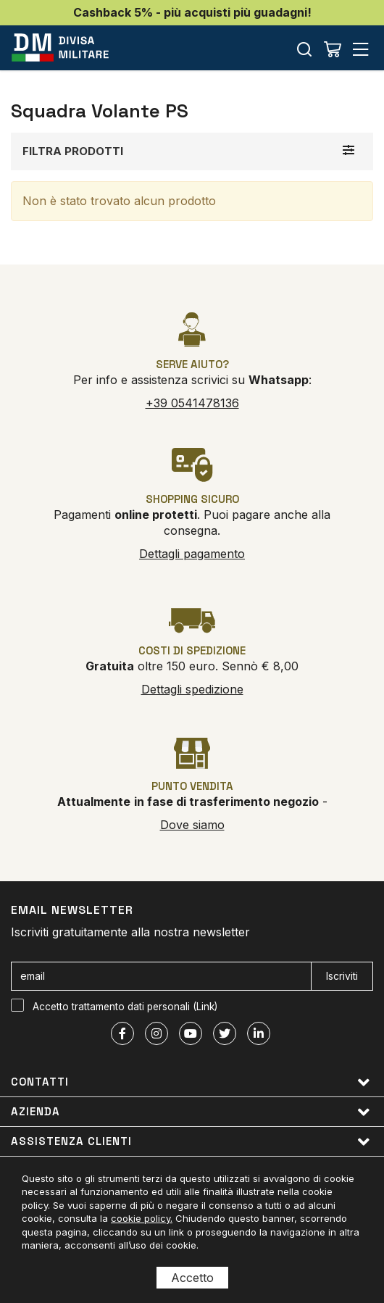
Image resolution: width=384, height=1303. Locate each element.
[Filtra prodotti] (348, 150)
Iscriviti (342, 976)
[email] (161, 976)
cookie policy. (141, 1218)
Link (205, 1006)
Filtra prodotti (72, 151)
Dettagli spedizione (192, 689)
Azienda (190, 1112)
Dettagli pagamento (192, 553)
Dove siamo (192, 824)
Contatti (190, 1082)
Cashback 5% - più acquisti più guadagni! (192, 12)
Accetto (192, 1277)
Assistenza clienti (190, 1142)
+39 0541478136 (192, 403)
